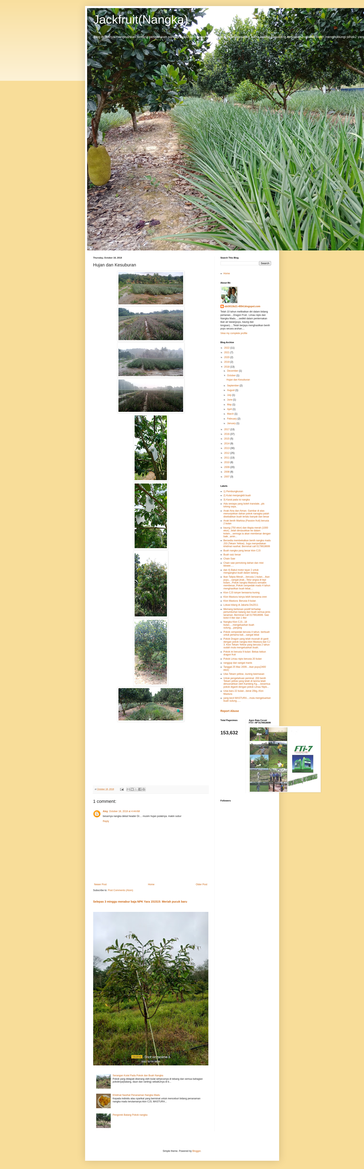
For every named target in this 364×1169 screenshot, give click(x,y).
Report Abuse (230, 711)
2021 (227, 352)
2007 (227, 476)
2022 (227, 347)
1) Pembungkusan (233, 491)
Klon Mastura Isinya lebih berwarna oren (245, 596)
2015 (227, 438)
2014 (227, 443)
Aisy (105, 811)
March (230, 413)
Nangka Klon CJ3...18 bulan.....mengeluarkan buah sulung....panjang (239, 624)
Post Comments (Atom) (120, 890)
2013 (227, 448)
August (231, 390)
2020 (227, 357)
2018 (227, 366)
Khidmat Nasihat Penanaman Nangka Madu (136, 1095)
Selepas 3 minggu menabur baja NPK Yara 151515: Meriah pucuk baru (140, 901)
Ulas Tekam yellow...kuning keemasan (244, 674)
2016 (227, 434)
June (230, 399)
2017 (227, 429)
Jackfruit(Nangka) (140, 19)
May (229, 404)
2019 (227, 362)
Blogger (196, 1151)
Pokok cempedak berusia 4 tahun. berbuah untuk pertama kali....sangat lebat (247, 633)
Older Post (201, 884)
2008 (227, 471)
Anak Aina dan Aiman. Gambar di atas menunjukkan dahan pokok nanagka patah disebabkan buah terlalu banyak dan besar (246, 513)
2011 (227, 457)
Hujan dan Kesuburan (238, 379)
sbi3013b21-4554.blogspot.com (242, 306)
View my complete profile (234, 333)
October (231, 375)
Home (151, 884)
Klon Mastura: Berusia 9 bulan (240, 600)
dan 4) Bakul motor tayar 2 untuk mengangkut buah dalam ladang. (241, 571)
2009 (227, 467)
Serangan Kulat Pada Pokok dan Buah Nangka (138, 1075)
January (231, 423)
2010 (227, 462)
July (229, 395)
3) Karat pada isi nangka (237, 499)
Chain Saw (229, 558)
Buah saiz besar (232, 554)
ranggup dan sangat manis (238, 662)
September (233, 385)
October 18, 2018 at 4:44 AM (124, 811)
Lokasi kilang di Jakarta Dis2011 (241, 604)
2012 (227, 453)
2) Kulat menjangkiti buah (237, 495)
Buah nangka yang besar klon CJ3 (242, 550)
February (232, 418)
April (229, 409)
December (233, 370)
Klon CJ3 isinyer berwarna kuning (242, 592)
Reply (106, 821)
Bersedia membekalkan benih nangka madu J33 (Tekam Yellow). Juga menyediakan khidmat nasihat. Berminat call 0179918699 (247, 543)
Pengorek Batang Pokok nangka (130, 1114)
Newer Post (100, 884)
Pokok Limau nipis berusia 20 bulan (243, 658)
